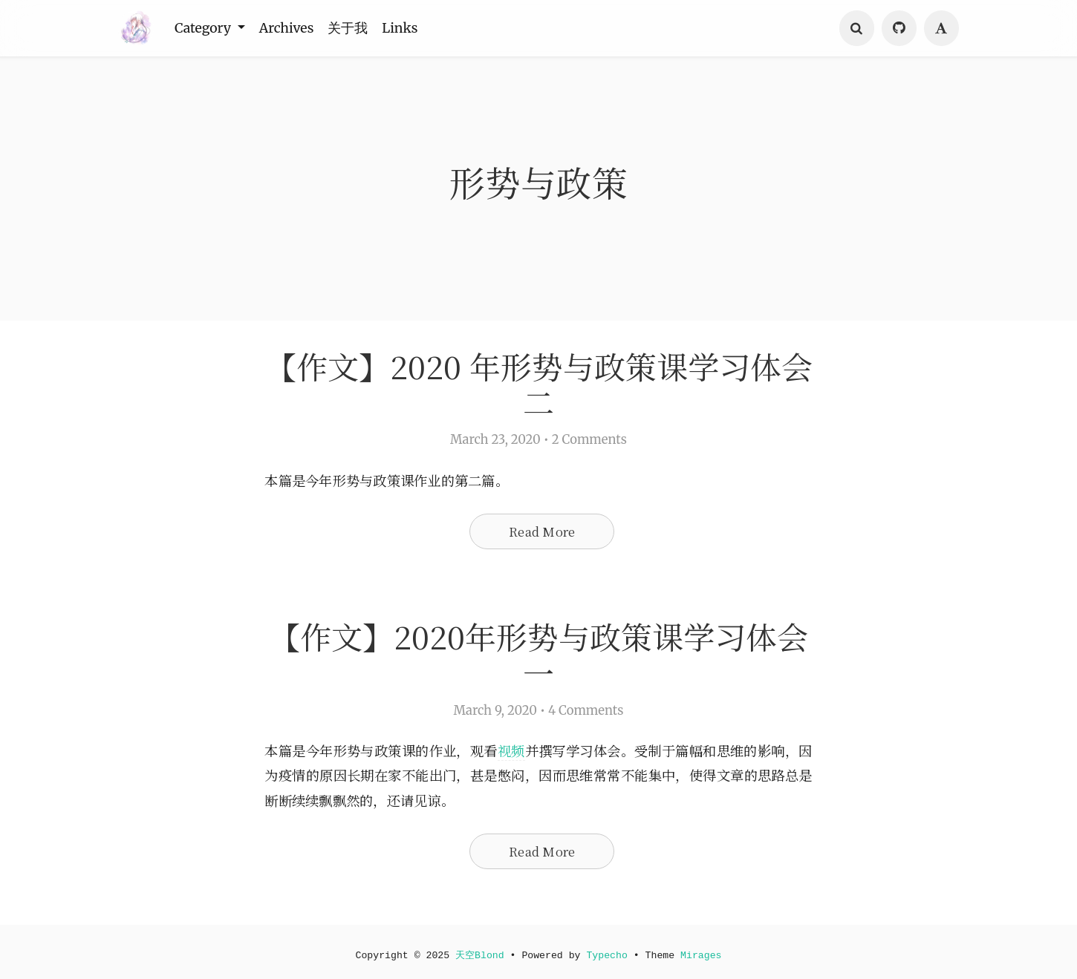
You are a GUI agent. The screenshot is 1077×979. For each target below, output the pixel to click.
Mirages (702, 955)
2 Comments (589, 441)
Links (412, 28)
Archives (293, 28)
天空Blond (479, 955)
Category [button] (206, 28)
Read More (542, 533)
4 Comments (586, 713)
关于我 (357, 28)
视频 (531, 754)
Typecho (607, 955)
